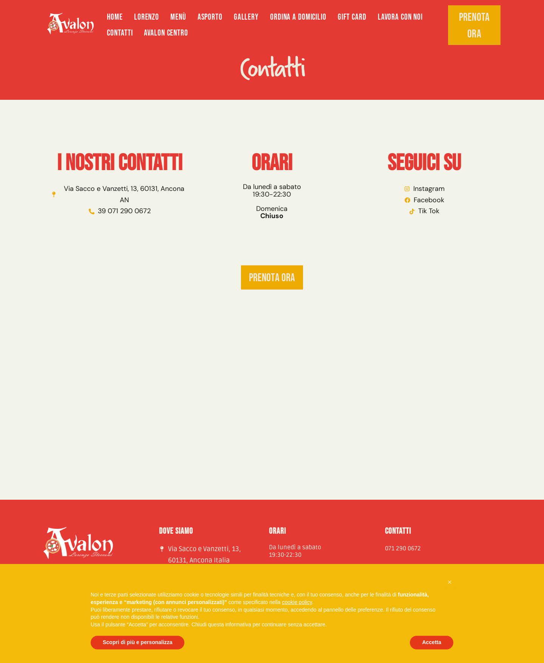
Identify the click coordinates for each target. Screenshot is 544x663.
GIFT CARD (352, 17)
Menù (178, 17)
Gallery (246, 17)
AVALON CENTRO (166, 33)
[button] (450, 582)
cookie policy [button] (297, 602)
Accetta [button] (431, 642)
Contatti (120, 33)
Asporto (210, 17)
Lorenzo (146, 17)
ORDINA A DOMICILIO (298, 17)
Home (115, 17)
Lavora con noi (400, 17)
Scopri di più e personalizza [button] (137, 642)
